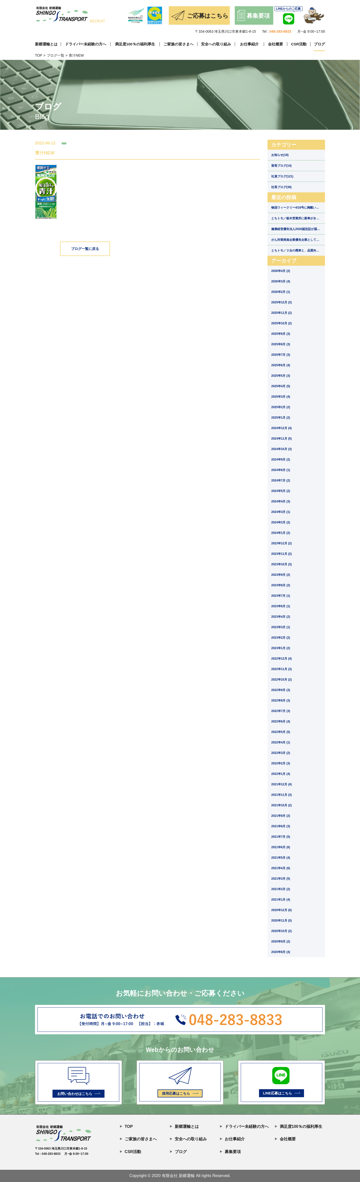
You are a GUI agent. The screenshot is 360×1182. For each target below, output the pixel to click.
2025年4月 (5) (280, 386)
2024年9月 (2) (280, 459)
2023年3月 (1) (280, 627)
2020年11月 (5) (281, 920)
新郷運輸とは (46, 44)
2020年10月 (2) (281, 931)
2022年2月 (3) (280, 763)
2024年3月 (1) (280, 512)
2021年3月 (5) (280, 878)
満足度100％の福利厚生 (135, 44)
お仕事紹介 (249, 44)
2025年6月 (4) (280, 365)
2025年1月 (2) (280, 417)
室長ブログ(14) (281, 165)
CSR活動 (298, 44)
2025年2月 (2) (280, 407)
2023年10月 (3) (281, 564)
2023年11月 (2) (281, 554)
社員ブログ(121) (282, 176)
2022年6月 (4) (280, 721)
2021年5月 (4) (280, 857)
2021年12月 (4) (281, 784)
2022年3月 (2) (280, 753)
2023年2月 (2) (280, 637)
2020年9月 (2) (280, 941)
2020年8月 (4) (280, 952)
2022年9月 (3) (280, 690)
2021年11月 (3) (281, 795)
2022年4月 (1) (280, 742)
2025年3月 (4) (280, 396)
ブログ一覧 (55, 55)
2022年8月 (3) (280, 700)
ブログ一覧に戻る (85, 249)
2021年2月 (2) (280, 889)
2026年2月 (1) (280, 292)
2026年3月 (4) (280, 281)
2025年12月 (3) (281, 302)
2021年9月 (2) (280, 816)
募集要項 (230, 1151)
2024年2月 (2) (280, 522)
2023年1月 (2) (280, 648)
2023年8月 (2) (280, 585)
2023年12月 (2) (281, 543)
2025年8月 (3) (280, 344)
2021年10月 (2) (281, 805)
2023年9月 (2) (280, 575)
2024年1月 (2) (280, 533)
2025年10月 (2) (281, 323)
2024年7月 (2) (280, 480)
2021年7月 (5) (280, 836)
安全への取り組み (216, 44)
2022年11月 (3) (281, 669)
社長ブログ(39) (281, 187)
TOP (38, 55)
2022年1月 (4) (280, 774)
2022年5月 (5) (280, 732)
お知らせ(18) (279, 155)
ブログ (319, 44)
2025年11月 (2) (281, 313)
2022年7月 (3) (280, 711)
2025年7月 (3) (280, 354)
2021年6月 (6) (280, 847)
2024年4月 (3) (280, 501)
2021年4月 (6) (280, 868)
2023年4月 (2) (280, 616)
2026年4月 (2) (280, 271)
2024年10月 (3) (281, 449)
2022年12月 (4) (281, 658)
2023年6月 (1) (280, 606)
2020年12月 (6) (281, 910)
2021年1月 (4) (280, 899)
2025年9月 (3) (280, 334)
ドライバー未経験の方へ (85, 44)
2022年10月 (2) (281, 679)
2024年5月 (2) (280, 491)
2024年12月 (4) (281, 428)
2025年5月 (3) (280, 375)
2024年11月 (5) (281, 438)
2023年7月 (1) (280, 595)
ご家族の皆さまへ (179, 44)
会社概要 (275, 44)
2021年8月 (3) (280, 826)
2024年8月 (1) (280, 470)
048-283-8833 (280, 31)
